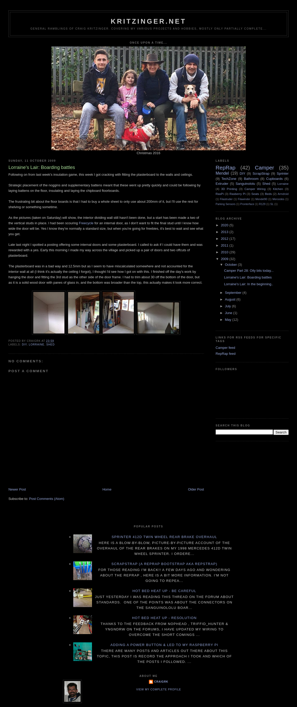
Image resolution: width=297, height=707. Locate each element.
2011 (225, 245)
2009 (225, 259)
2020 (225, 225)
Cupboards (274, 179)
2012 (225, 239)
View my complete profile (158, 689)
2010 (225, 252)
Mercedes (279, 199)
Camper (264, 168)
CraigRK (161, 681)
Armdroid (283, 194)
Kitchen (278, 189)
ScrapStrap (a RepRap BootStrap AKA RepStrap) (164, 564)
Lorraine (36, 344)
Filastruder (226, 199)
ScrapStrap (261, 173)
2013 (225, 232)
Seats (255, 193)
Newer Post (17, 489)
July (228, 306)
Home (106, 489)
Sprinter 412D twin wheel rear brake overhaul (164, 537)
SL (272, 204)
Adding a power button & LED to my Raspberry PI (164, 645)
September (233, 293)
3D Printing (229, 189)
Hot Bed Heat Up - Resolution (164, 618)
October (231, 265)
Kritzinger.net (148, 21)
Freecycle (86, 223)
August (230, 299)
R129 (262, 204)
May (228, 320)
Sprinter (283, 173)
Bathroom (251, 179)
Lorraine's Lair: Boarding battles (248, 277)
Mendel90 (261, 199)
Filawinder (244, 199)
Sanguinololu (245, 184)
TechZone (228, 179)
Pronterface (247, 204)
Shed (50, 344)
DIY (24, 344)
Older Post (196, 489)
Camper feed (225, 348)
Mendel (222, 173)
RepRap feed (226, 354)
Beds (268, 193)
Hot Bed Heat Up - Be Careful (164, 591)
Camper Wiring (255, 189)
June (229, 313)
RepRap (225, 168)
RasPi (220, 193)
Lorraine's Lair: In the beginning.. (248, 284)
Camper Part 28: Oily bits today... (249, 271)
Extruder (222, 184)
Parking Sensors (225, 204)
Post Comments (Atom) (46, 499)
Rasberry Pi (237, 193)
